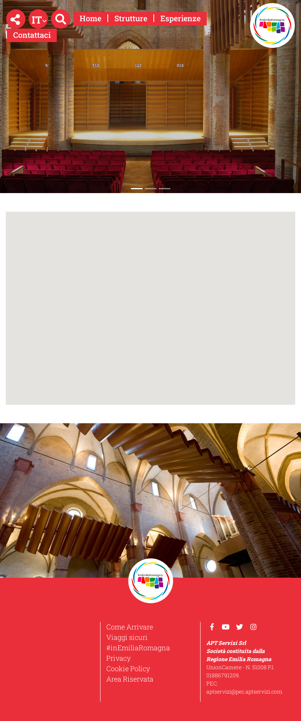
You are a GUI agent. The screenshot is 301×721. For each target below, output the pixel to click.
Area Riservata (129, 679)
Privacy (118, 658)
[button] (16, 19)
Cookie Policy (128, 668)
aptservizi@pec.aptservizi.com (244, 691)
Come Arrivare (129, 626)
